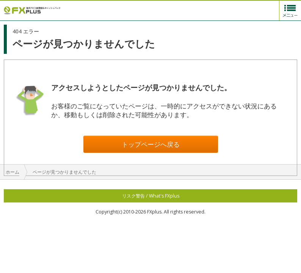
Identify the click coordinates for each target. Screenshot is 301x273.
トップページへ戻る (151, 144)
